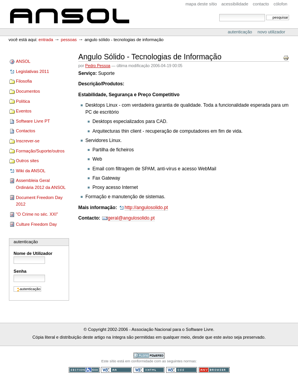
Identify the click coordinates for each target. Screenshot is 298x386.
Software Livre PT (33, 121)
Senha (20, 271)
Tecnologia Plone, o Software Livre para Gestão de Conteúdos (149, 355)
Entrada (45, 39)
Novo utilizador (271, 31)
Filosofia (24, 81)
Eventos (23, 111)
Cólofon (281, 4)
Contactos (25, 130)
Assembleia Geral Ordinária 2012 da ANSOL (41, 184)
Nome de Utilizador (33, 253)
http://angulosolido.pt (146, 207)
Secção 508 (84, 370)
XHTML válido (149, 370)
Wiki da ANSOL (30, 170)
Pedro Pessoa (98, 66)
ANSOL (69, 14)
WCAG (116, 370)
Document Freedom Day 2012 (39, 201)
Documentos (28, 91)
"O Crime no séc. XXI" (37, 214)
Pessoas (69, 39)
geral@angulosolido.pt (131, 218)
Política (23, 101)
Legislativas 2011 (32, 71)
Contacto (261, 4)
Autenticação (240, 31)
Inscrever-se (28, 140)
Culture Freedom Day (36, 224)
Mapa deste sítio (201, 4)
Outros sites (27, 160)
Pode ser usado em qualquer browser (214, 370)
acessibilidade (235, 4)
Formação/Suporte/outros (40, 151)
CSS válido (181, 370)
